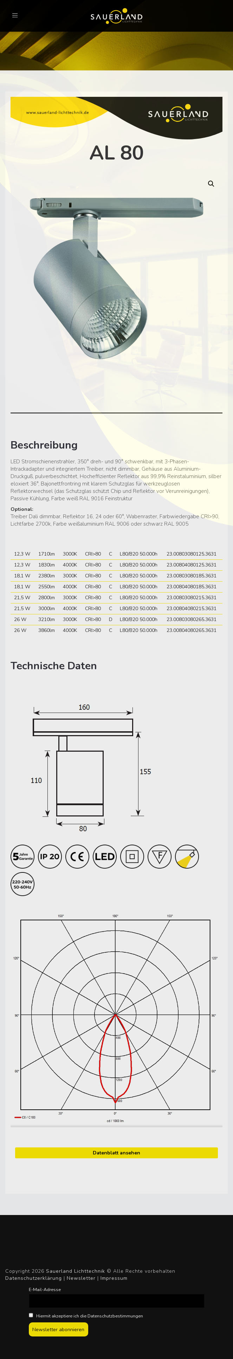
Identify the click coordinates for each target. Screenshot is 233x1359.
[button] (211, 183)
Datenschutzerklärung (33, 1278)
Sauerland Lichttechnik (75, 1271)
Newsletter (81, 1278)
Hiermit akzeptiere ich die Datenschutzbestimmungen (86, 1316)
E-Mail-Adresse (45, 1289)
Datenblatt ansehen (116, 1153)
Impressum (114, 1278)
